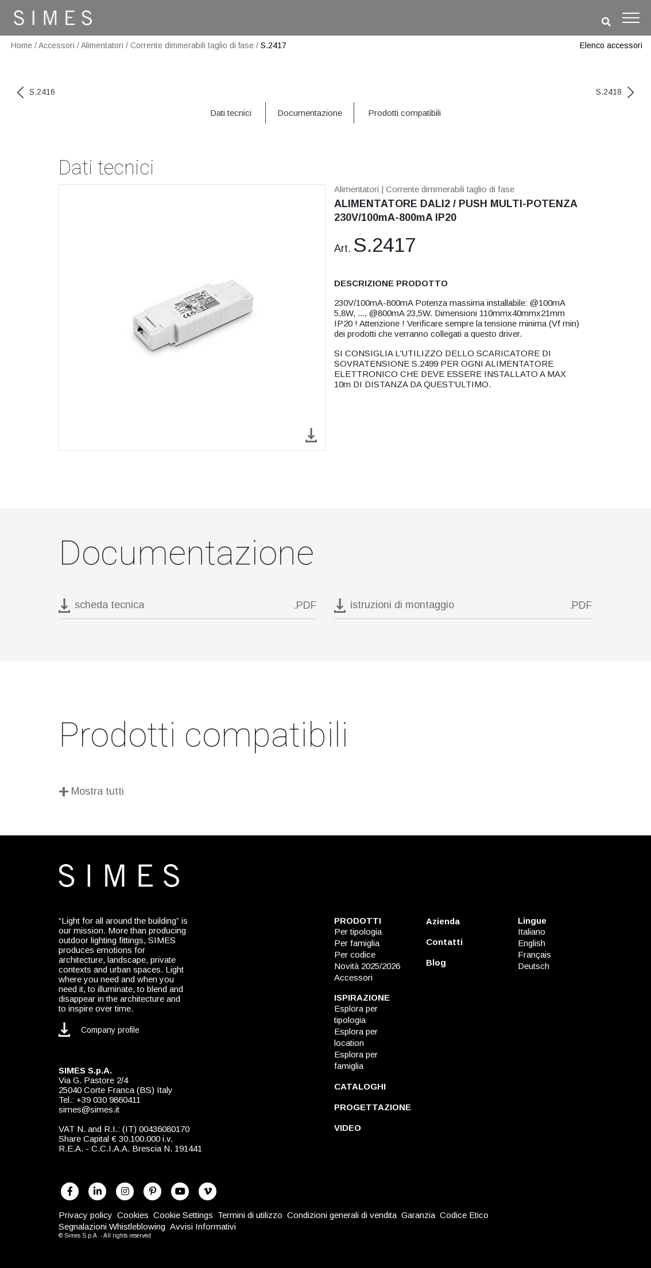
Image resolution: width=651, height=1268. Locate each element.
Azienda (443, 921)
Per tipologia (358, 931)
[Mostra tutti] (325, 793)
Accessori (56, 45)
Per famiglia (356, 943)
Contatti (444, 942)
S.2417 (273, 45)
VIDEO (347, 1128)
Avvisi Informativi (203, 1226)
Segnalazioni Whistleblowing (112, 1226)
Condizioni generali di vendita (342, 1215)
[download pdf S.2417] (188, 608)
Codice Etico (464, 1215)
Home (21, 45)
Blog (436, 962)
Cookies (133, 1215)
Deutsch (533, 966)
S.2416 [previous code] (36, 91)
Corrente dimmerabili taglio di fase (192, 45)
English (531, 943)
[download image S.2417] (311, 434)
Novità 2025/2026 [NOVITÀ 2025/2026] (367, 966)
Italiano (531, 931)
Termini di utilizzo (250, 1215)
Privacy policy (86, 1215)
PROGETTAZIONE (372, 1107)
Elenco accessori (611, 45)
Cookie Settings (183, 1215)
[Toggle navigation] (630, 18)
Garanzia (418, 1215)
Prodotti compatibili (404, 113)
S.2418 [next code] (615, 91)
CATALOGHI (360, 1086)
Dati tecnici (230, 113)
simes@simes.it (89, 1109)
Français (534, 954)
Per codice (354, 954)
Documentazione (309, 113)
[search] (606, 22)
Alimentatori (102, 45)
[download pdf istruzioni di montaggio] (463, 608)
